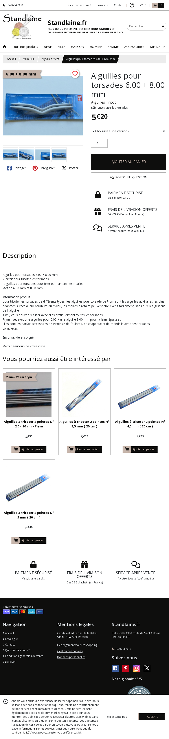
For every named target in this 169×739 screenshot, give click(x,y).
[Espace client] (132, 5)
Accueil (11, 59)
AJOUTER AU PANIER (129, 161)
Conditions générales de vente (23, 656)
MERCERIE (29, 59)
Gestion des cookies (70, 651)
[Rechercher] (163, 26)
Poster (70, 168)
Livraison (9, 662)
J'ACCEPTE (152, 717)
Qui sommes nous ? (16, 650)
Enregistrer (44, 168)
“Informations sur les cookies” (36, 728)
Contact (119, 5)
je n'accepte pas (117, 717)
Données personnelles (71, 657)
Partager (16, 168)
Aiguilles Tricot (103, 102)
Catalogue (10, 639)
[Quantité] (99, 143)
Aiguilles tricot (50, 59)
